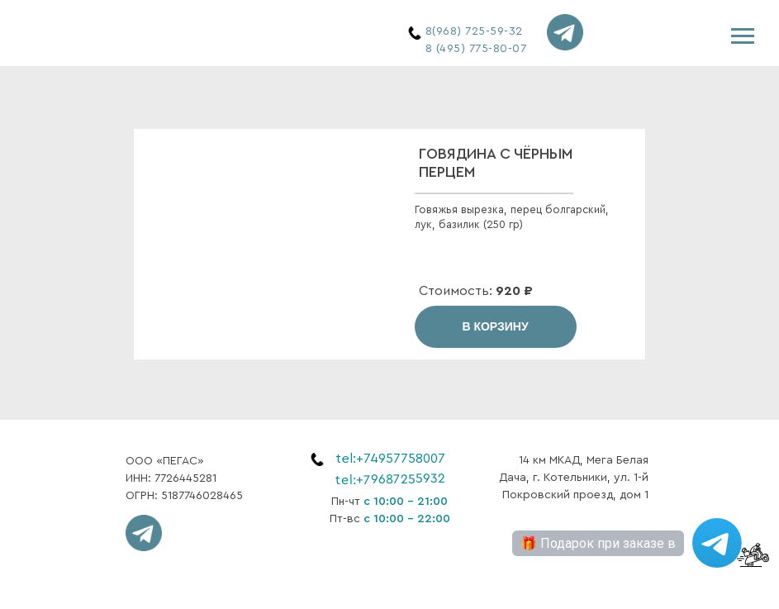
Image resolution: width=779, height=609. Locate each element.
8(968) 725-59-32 (474, 31)
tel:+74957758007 (390, 458)
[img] (176, 33)
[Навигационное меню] (742, 36)
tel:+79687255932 (389, 479)
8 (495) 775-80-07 (476, 49)
